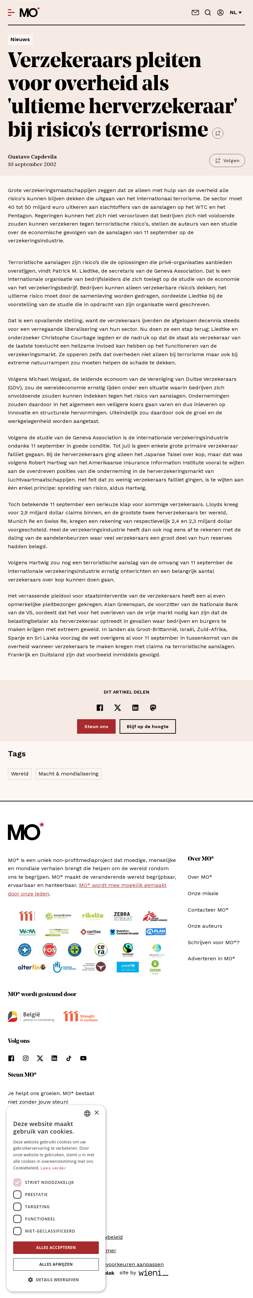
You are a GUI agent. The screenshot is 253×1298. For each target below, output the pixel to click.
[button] (56, 1280)
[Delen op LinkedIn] (135, 707)
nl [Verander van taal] (236, 12)
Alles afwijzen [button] (56, 1264)
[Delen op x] (117, 707)
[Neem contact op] (195, 12)
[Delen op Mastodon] (153, 707)
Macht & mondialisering (68, 774)
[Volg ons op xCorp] (40, 1058)
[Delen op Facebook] (99, 707)
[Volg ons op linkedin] (54, 1058)
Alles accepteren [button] (56, 1247)
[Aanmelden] (220, 12)
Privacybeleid (106, 1237)
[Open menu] (11, 12)
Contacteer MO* (208, 910)
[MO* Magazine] (30, 12)
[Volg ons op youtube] (83, 1058)
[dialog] (56, 1198)
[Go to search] (207, 12)
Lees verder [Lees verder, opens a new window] (53, 1168)
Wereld (20, 774)
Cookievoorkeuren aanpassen (126, 1264)
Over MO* (200, 877)
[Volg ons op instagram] (25, 1058)
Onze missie (203, 893)
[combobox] (87, 1113)
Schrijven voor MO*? (213, 942)
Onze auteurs (205, 926)
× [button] (96, 1113)
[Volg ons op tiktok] (69, 1058)
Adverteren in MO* (211, 958)
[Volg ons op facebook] (11, 1058)
